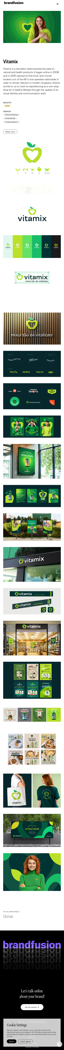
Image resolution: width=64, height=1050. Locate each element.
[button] (57, 4)
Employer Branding (32, 1047)
